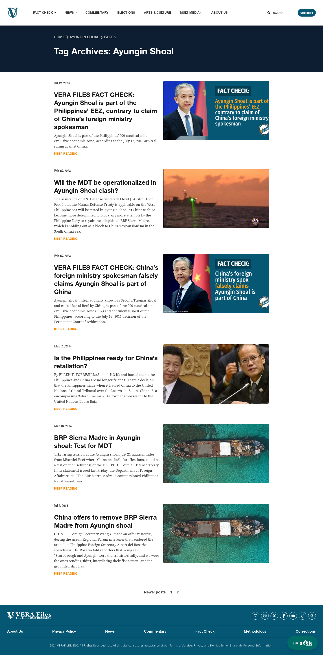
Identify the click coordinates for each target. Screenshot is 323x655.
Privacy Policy (64, 631)
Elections (126, 12)
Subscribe (306, 13)
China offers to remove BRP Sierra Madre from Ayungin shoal (105, 521)
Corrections (306, 631)
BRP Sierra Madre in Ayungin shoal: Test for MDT (97, 442)
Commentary (96, 12)
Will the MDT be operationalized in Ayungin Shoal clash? (105, 187)
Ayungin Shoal (84, 37)
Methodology (255, 631)
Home (59, 37)
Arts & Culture (157, 12)
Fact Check (43, 12)
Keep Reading (66, 153)
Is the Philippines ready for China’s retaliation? (106, 362)
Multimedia (190, 12)
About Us (219, 12)
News (69, 12)
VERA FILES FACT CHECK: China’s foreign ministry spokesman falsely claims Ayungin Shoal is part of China (106, 280)
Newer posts (155, 592)
